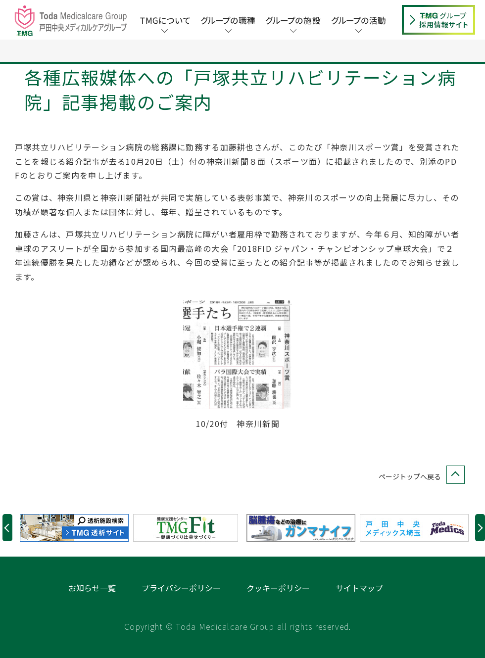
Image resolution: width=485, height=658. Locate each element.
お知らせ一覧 (92, 610)
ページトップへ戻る (420, 499)
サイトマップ (359, 610)
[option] (76, 550)
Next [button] (480, 550)
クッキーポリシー (278, 610)
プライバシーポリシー (181, 610)
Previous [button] (7, 550)
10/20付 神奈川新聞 (238, 446)
